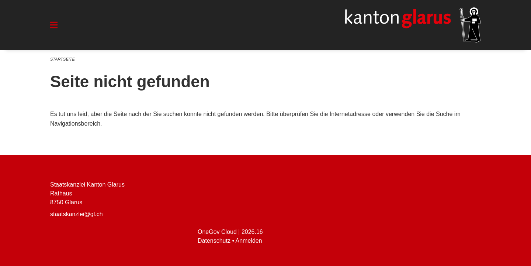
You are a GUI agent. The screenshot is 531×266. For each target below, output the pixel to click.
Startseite (62, 59)
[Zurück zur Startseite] (413, 25)
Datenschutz (214, 241)
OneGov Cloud (217, 232)
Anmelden (249, 241)
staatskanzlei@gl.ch (76, 214)
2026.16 (252, 232)
